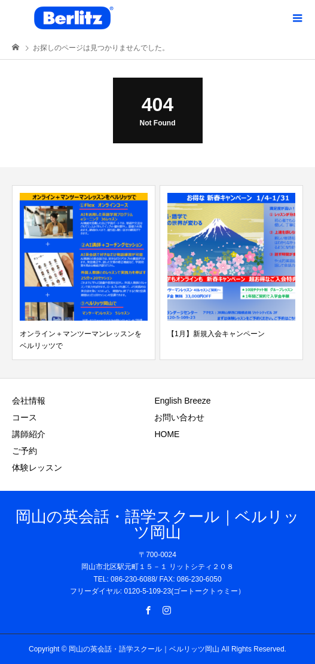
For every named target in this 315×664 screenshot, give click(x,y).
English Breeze (182, 400)
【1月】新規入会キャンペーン (216, 334)
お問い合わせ (179, 417)
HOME (166, 434)
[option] (83, 272)
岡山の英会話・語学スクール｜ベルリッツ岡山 (157, 524)
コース (24, 417)
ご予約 (24, 451)
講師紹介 (28, 434)
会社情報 (28, 400)
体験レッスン (37, 467)
